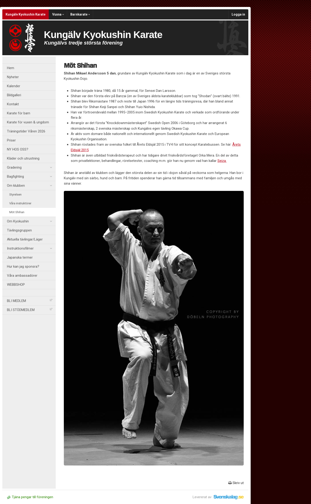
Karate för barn (18, 113)
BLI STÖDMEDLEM (29, 310)
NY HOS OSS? (17, 149)
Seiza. (222, 161)
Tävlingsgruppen (19, 230)
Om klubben (29, 185)
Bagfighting (29, 176)
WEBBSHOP (16, 284)
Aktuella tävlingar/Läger (25, 239)
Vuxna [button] (58, 14)
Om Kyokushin (29, 221)
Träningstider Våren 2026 (26, 131)
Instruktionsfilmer (29, 248)
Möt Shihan (16, 212)
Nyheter (13, 77)
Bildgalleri (14, 95)
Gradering (29, 167)
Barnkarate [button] (80, 14)
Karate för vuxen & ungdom (28, 122)
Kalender (13, 86)
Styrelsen (15, 194)
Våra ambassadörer (22, 275)
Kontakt (13, 104)
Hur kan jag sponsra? (23, 266)
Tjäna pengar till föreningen (30, 497)
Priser (11, 140)
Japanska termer (20, 257)
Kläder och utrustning (23, 158)
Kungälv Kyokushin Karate (25, 14)
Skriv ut (236, 483)
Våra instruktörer (20, 203)
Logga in (238, 14)
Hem (10, 68)
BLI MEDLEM (29, 301)
